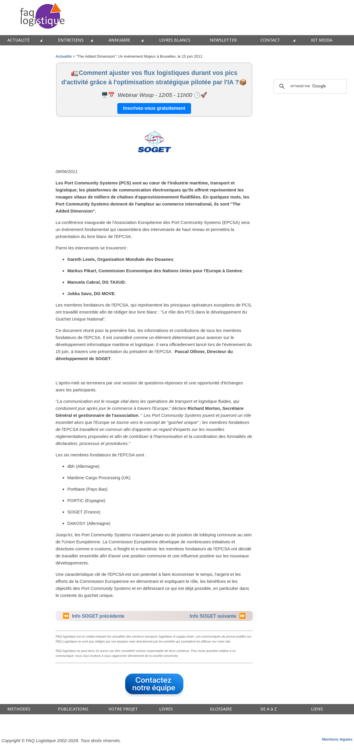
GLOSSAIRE (221, 709)
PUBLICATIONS (73, 709)
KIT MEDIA (321, 40)
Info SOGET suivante (213, 616)
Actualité (64, 56)
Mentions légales (337, 739)
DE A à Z (268, 709)
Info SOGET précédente (98, 616)
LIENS (317, 709)
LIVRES (166, 709)
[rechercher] (309, 86)
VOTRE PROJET (123, 709)
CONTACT (270, 40)
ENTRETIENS (71, 40)
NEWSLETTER (223, 40)
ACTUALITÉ (18, 40)
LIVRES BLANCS (174, 40)
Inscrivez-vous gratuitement (154, 108)
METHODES (18, 709)
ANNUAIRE (119, 40)
